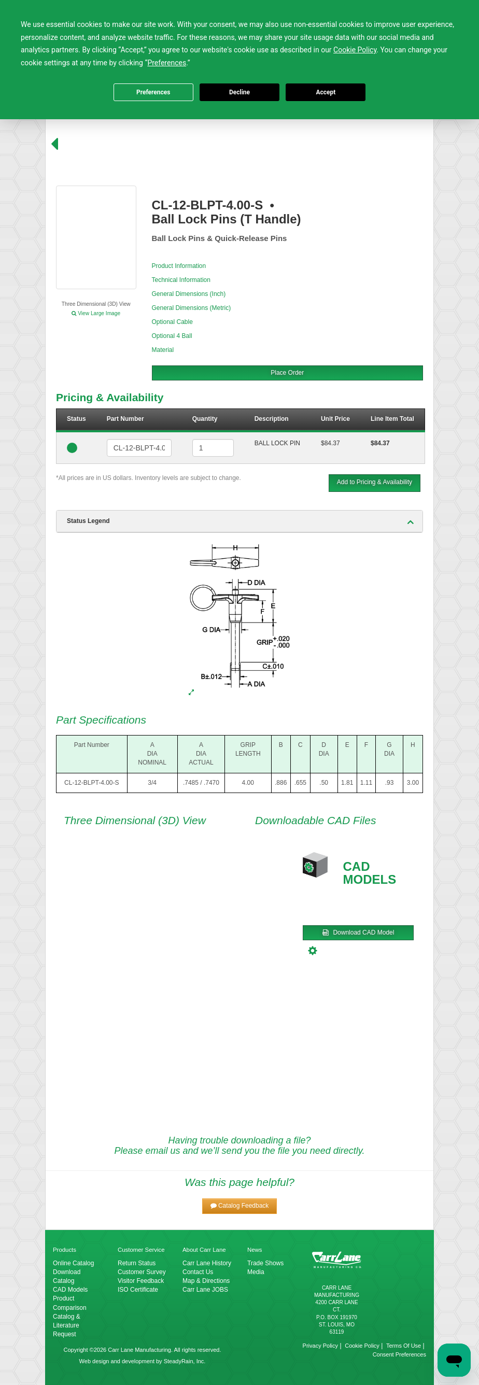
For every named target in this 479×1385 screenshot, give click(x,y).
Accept (325, 92)
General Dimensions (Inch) (189, 294)
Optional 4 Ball (172, 336)
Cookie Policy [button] (354, 50)
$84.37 (330, 443)
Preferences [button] (166, 63)
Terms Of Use (403, 1345)
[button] (239, 1205)
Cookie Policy (362, 1345)
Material (163, 350)
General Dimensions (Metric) (191, 308)
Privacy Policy (320, 1345)
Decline (239, 92)
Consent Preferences (399, 1354)
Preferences (153, 92)
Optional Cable (172, 322)
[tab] (239, 521)
